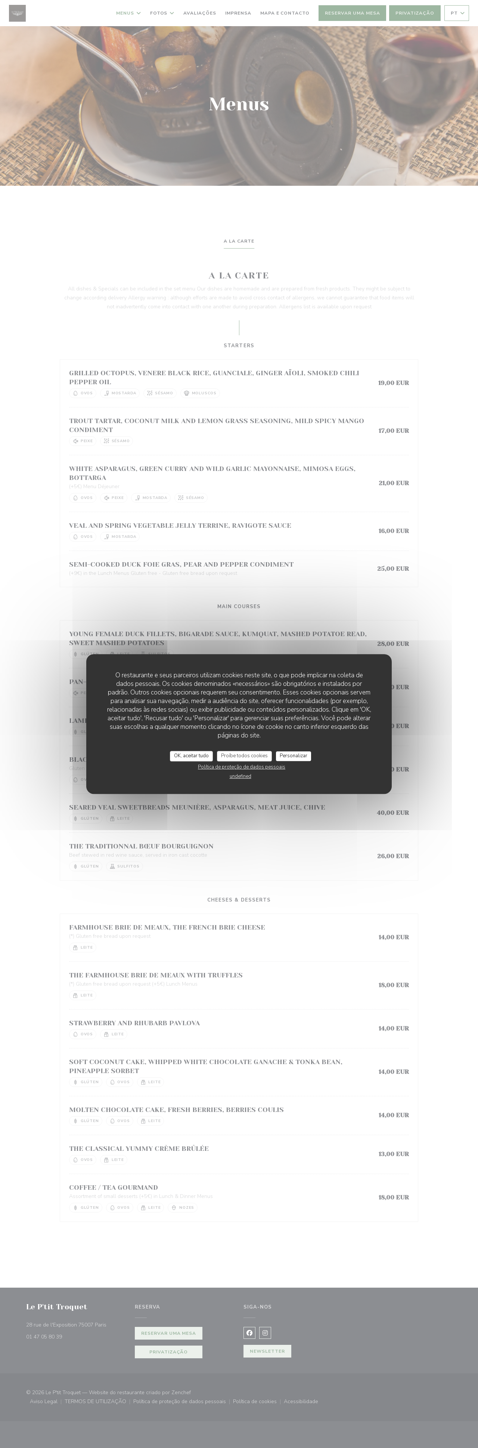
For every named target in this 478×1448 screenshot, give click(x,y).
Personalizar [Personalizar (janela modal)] (293, 755)
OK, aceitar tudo (191, 755)
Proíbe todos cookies (244, 755)
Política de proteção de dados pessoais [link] (241, 767)
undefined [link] (240, 776)
